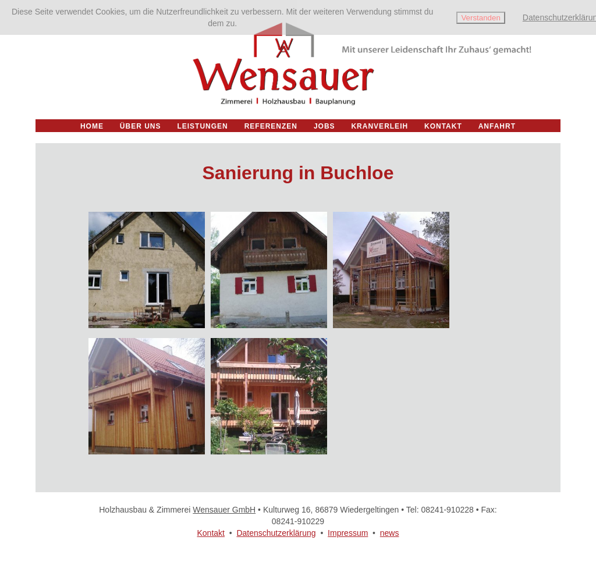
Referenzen (270, 126)
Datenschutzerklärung (275, 533)
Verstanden (480, 17)
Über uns (140, 126)
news (389, 533)
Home (92, 126)
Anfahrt (497, 126)
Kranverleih (379, 126)
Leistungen (202, 126)
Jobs (324, 126)
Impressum (348, 533)
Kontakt (210, 533)
